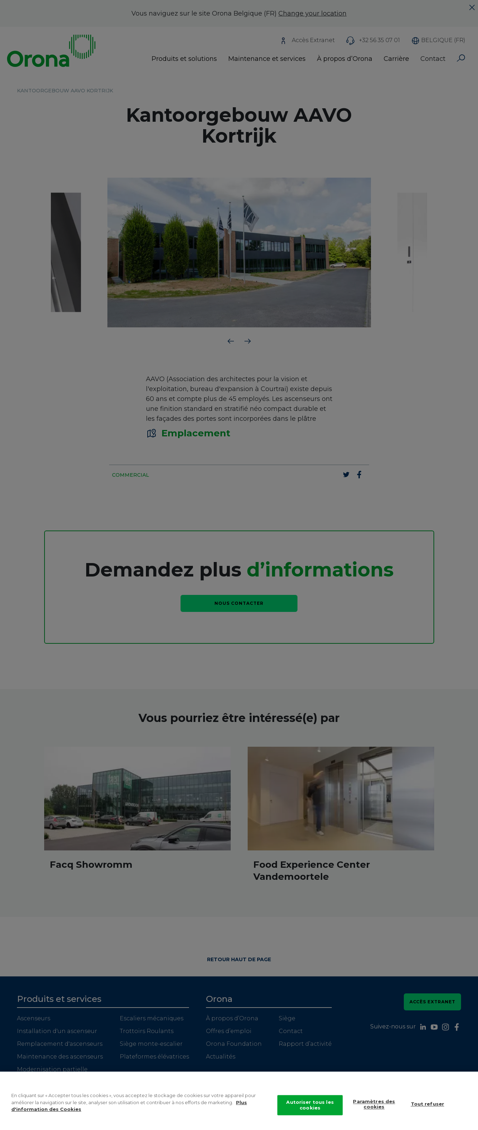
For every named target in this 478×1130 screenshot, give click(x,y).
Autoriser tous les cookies (310, 1110)
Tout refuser (427, 1109)
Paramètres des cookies (374, 1109)
